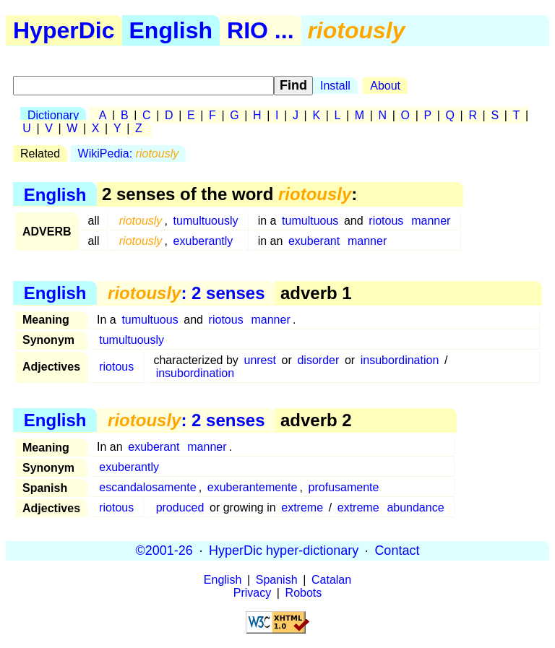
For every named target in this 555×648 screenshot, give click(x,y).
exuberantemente (252, 487)
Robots (303, 593)
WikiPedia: (128, 153)
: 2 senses (186, 293)
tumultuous (310, 221)
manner (430, 221)
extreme (302, 507)
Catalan (331, 580)
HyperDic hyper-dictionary (283, 550)
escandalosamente (147, 487)
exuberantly (203, 241)
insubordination (400, 360)
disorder (318, 360)
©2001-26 (164, 550)
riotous (386, 221)
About (385, 85)
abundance (415, 507)
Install (335, 85)
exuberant (314, 241)
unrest (259, 360)
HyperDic (64, 30)
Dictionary (53, 115)
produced (180, 507)
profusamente (344, 487)
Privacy (252, 593)
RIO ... (260, 30)
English (171, 30)
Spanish (277, 580)
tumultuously (205, 221)
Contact (396, 550)
